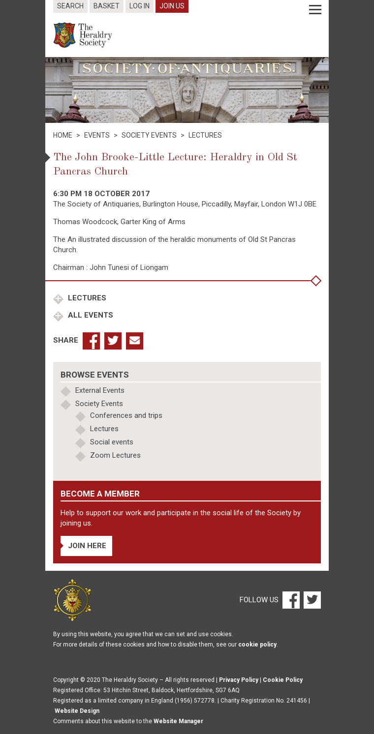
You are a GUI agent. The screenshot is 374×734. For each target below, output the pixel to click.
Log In (139, 6)
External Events (100, 390)
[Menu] (315, 10)
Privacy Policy (238, 679)
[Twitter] (311, 599)
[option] (187, 90)
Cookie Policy (283, 679)
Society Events (99, 403)
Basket (107, 6)
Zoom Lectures (115, 455)
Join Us (172, 6)
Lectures (86, 298)
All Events (89, 315)
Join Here (87, 545)
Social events (111, 442)
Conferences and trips (126, 415)
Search (70, 6)
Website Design (77, 710)
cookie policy (257, 644)
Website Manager (178, 721)
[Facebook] (290, 599)
